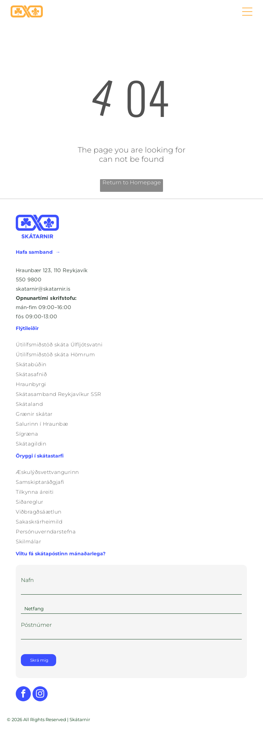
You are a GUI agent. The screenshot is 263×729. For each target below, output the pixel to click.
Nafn (27, 580)
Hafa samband (34, 252)
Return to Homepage (131, 182)
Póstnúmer (36, 625)
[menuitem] (131, 344)
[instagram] (40, 694)
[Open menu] (247, 11)
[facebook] (23, 694)
